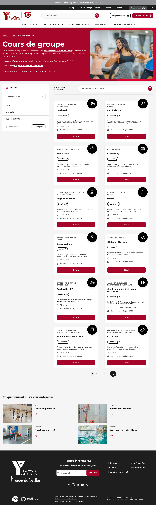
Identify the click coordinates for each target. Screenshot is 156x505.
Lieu (26, 105)
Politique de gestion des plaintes (66, 499)
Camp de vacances (53, 24)
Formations (102, 24)
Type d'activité (26, 119)
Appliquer (39, 127)
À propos (72, 8)
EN (152, 8)
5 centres (63, 159)
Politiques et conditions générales (86, 496)
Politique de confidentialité (64, 496)
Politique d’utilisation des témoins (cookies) (69, 501)
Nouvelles (113, 468)
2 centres (113, 115)
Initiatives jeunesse (79, 24)
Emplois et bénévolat (118, 472)
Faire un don (138, 8)
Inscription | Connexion (90, 8)
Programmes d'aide (124, 24)
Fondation (120, 8)
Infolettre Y (113, 463)
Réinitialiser (13, 126)
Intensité (26, 112)
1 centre (112, 159)
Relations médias (139, 468)
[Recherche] (70, 15)
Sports (14, 35)
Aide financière (138, 463)
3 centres (113, 342)
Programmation (120, 15)
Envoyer (93, 473)
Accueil (5, 35)
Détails (76, 136)
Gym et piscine (29, 24)
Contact (108, 8)
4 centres (63, 115)
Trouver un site (143, 15)
